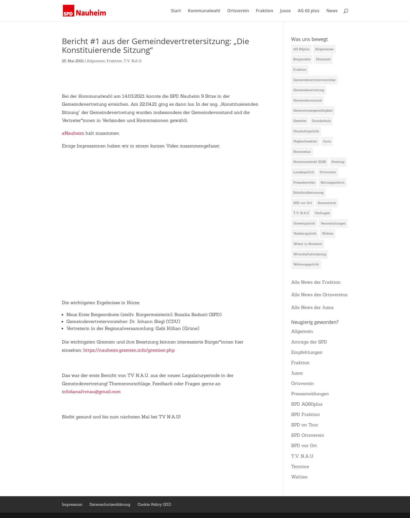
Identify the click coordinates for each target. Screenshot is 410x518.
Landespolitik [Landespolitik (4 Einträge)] (303, 172)
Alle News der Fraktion (316, 282)
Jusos (285, 11)
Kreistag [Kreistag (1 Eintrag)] (337, 162)
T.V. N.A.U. (133, 60)
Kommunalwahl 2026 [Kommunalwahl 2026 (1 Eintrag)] (309, 162)
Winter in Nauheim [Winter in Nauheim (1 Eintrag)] (307, 244)
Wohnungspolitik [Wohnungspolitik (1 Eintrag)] (306, 264)
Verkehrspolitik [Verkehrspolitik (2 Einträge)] (304, 233)
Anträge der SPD (309, 342)
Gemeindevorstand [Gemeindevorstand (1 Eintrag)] (307, 100)
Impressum (72, 504)
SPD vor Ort (304, 445)
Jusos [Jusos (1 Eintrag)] (327, 141)
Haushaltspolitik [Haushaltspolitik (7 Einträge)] (306, 131)
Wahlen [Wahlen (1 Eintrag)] (327, 233)
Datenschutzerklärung (109, 504)
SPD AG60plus (306, 404)
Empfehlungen (307, 352)
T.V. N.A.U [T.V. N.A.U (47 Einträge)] (301, 213)
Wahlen (299, 477)
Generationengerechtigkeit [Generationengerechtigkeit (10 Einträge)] (313, 110)
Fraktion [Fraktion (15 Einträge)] (299, 69)
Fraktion (264, 11)
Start (176, 11)
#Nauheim (73, 133)
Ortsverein (238, 11)
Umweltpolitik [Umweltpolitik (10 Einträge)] (304, 223)
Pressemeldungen (310, 394)
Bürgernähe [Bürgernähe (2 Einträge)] (301, 59)
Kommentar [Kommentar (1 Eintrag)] (302, 152)
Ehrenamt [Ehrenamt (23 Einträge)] (323, 59)
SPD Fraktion (305, 414)
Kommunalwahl (204, 11)
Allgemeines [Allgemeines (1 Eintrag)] (324, 49)
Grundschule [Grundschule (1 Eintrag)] (321, 121)
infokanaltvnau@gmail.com (91, 391)
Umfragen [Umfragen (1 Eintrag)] (322, 213)
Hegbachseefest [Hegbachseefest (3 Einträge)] (305, 141)
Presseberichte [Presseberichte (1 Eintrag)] (304, 182)
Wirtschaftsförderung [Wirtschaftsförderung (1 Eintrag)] (309, 254)
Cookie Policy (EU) (154, 504)
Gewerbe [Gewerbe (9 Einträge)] (299, 121)
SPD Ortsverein (307, 435)
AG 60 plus (308, 11)
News (332, 11)
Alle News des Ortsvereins (319, 295)
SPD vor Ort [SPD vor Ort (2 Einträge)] (302, 203)
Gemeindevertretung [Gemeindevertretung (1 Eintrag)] (308, 90)
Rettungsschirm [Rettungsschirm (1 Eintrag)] (332, 182)
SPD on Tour (304, 425)
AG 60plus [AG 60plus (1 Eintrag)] (301, 49)
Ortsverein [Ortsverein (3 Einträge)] (328, 172)
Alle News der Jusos (312, 307)
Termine (300, 466)
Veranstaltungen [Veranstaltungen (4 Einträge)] (333, 223)
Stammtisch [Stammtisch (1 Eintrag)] (327, 203)
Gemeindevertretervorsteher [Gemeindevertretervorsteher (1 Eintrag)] (314, 80)
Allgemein (96, 60)
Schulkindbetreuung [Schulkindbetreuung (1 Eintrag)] (308, 192)
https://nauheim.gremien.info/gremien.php (129, 350)
